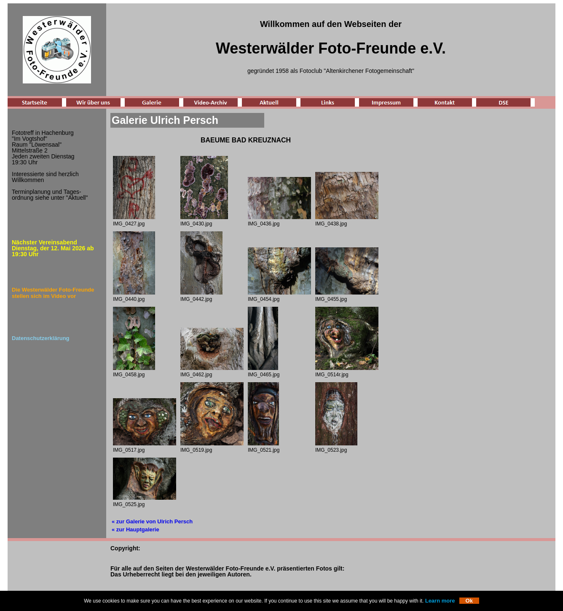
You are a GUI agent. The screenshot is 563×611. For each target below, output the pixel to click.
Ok (469, 601)
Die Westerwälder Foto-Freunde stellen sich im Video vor (53, 293)
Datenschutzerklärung (41, 338)
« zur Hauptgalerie (135, 529)
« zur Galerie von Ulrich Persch (152, 521)
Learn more (440, 601)
